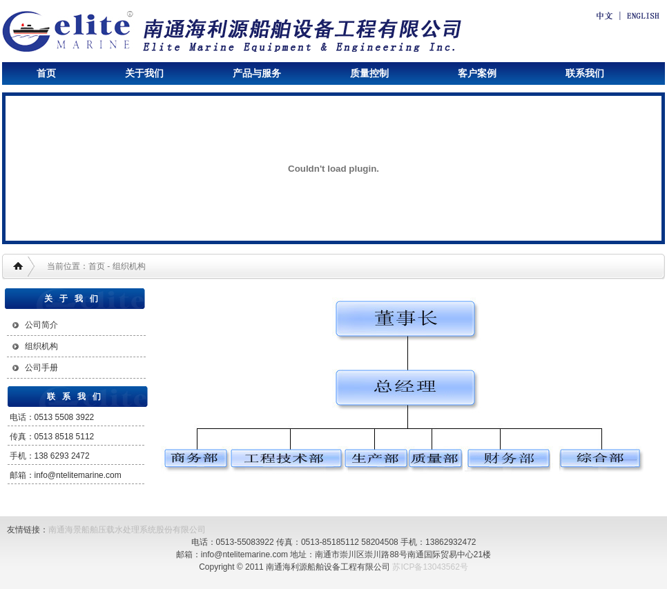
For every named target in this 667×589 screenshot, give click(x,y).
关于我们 (144, 73)
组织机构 (41, 346)
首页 (46, 73)
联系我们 (585, 73)
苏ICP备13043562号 (429, 567)
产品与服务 (257, 73)
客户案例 (477, 73)
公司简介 (41, 325)
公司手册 (41, 367)
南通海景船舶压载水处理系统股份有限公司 (127, 530)
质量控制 (369, 73)
